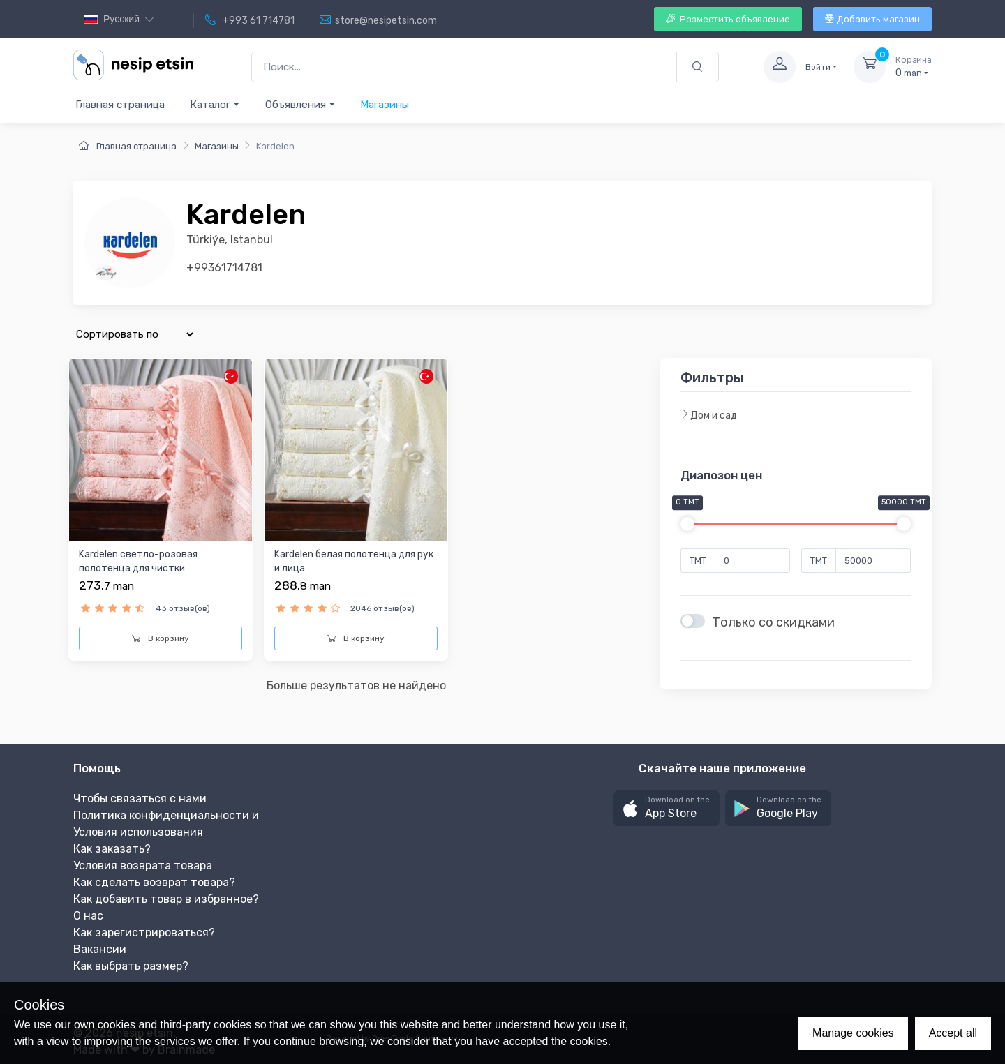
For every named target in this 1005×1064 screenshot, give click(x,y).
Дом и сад (708, 415)
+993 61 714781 (250, 20)
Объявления (300, 104)
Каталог (215, 104)
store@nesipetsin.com (378, 20)
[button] (666, 808)
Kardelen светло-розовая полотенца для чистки (138, 561)
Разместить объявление (728, 19)
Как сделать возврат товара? (154, 882)
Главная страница (120, 104)
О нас (88, 915)
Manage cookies (853, 1033)
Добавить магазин (872, 19)
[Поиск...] (464, 67)
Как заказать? (112, 848)
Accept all (953, 1033)
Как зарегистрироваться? (144, 932)
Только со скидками (773, 622)
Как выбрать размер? (130, 966)
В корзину (160, 638)
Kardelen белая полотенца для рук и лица (353, 561)
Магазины (384, 104)
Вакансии (99, 949)
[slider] (687, 524)
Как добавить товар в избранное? (166, 899)
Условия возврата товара (142, 865)
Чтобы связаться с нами (140, 798)
